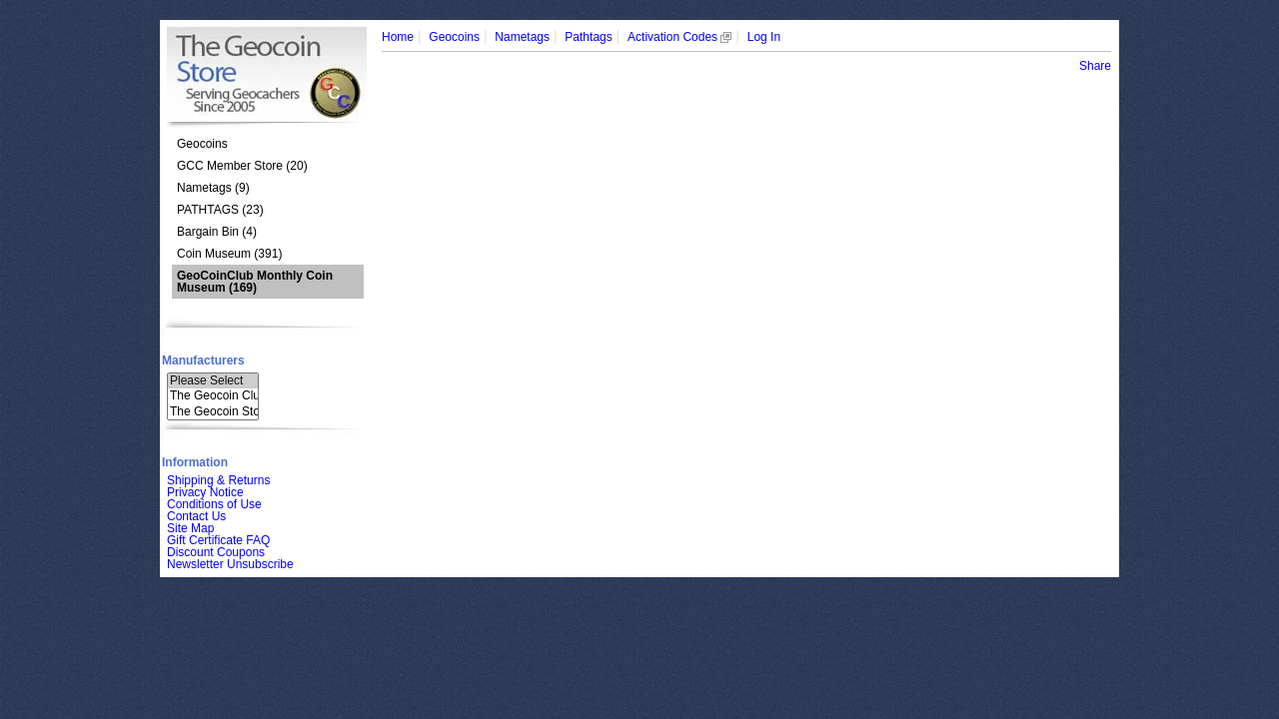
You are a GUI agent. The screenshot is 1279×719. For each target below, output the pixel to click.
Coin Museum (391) (229, 254)
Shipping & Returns (218, 480)
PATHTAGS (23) (220, 210)
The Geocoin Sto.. (213, 411)
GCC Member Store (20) (242, 166)
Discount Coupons (216, 552)
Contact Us (196, 516)
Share (1095, 66)
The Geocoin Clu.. (213, 395)
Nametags (522, 37)
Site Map (190, 528)
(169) (255, 282)
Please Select (213, 380)
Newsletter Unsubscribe (230, 564)
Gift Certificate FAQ (218, 540)
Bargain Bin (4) (217, 232)
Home (398, 37)
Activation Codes (679, 37)
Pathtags (588, 37)
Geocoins (202, 144)
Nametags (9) (213, 188)
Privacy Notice (205, 492)
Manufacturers (203, 360)
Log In (763, 37)
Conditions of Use (214, 504)
